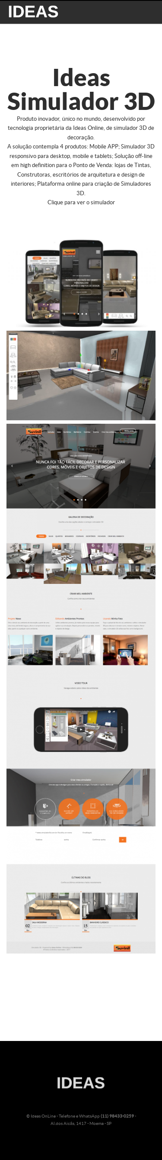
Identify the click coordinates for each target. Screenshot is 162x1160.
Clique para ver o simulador (81, 203)
